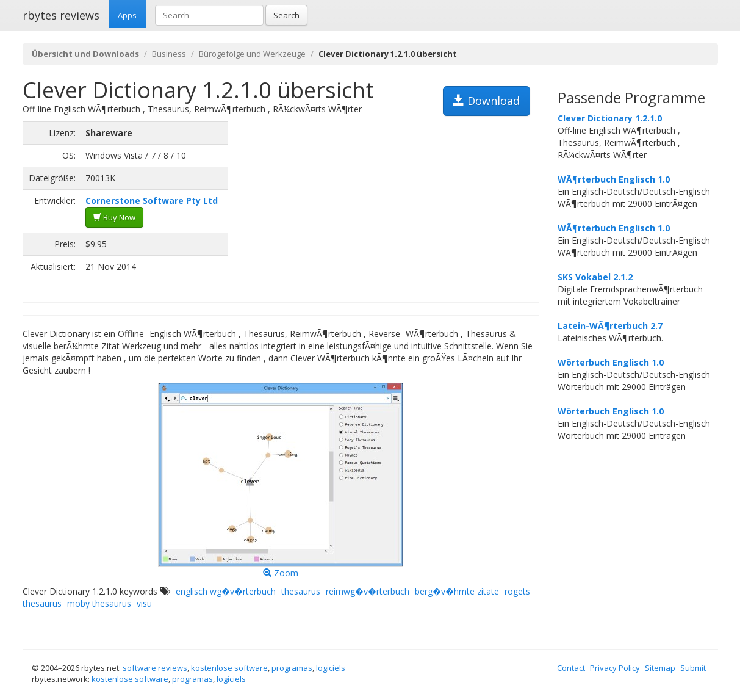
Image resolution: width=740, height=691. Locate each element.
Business (169, 53)
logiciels (330, 667)
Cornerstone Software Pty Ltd (151, 200)
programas (291, 667)
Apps (127, 15)
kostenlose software (229, 667)
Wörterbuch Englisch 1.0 (611, 362)
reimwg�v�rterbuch (367, 591)
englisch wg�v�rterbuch (226, 591)
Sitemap (660, 667)
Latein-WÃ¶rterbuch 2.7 (610, 325)
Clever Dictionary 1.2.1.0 (610, 118)
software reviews (155, 667)
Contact (571, 667)
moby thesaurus (99, 603)
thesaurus (300, 591)
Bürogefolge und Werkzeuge (252, 53)
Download (486, 100)
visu (144, 603)
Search (286, 15)
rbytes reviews (61, 15)
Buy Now (114, 217)
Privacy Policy (615, 667)
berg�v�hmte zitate (457, 591)
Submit (693, 667)
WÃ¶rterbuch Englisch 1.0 (614, 179)
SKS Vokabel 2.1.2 (595, 277)
